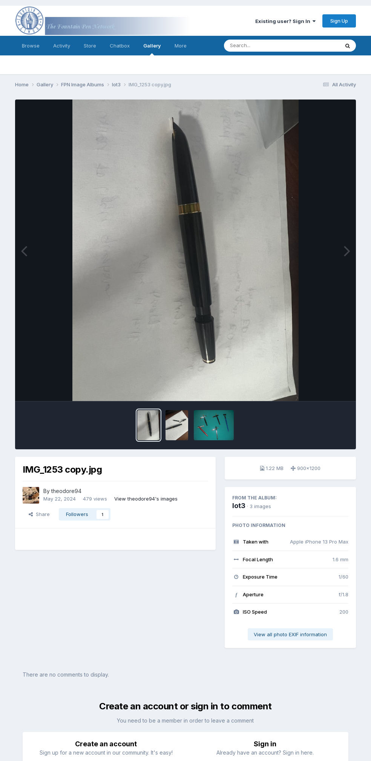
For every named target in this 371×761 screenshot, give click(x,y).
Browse (31, 46)
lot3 (238, 506)
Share (39, 514)
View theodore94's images (146, 499)
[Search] (261, 46)
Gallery (152, 49)
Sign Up (339, 21)
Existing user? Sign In (285, 21)
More (181, 46)
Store (90, 46)
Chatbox (120, 46)
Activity (61, 46)
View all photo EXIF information (290, 634)
